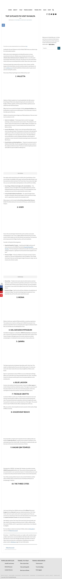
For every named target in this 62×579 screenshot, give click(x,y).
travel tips (38, 10)
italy (20, 10)
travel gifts (57, 575)
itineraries (32, 575)
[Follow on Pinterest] (53, 14)
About (15, 10)
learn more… (52, 44)
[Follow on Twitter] (51, 14)
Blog (44, 10)
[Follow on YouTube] (55, 14)
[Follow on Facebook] (47, 14)
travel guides (28, 10)
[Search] (53, 10)
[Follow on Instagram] (49, 14)
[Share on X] (1, 289)
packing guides (25, 575)
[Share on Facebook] (1, 286)
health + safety (49, 575)
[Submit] (59, 48)
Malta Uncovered (28, 20)
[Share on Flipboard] (1, 295)
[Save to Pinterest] (1, 292)
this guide (31, 529)
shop (49, 10)
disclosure (13, 542)
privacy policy (4, 575)
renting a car (9, 67)
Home (10, 10)
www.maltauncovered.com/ (10, 549)
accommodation (40, 575)
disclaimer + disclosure (15, 575)
